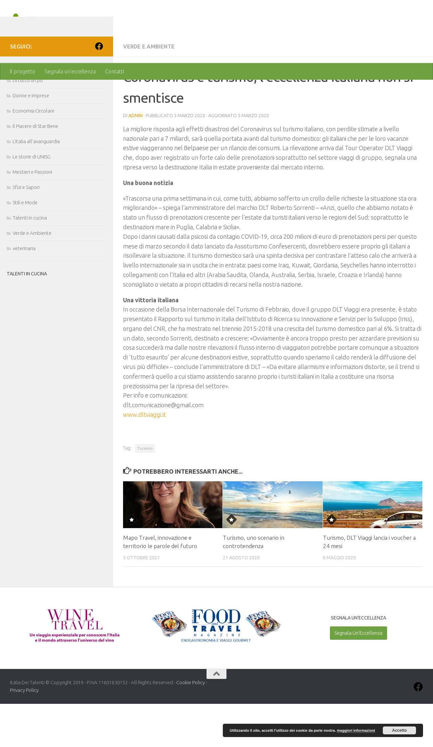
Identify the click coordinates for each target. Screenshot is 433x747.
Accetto (399, 730)
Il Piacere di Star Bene (35, 169)
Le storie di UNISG (32, 200)
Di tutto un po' (28, 123)
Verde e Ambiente (149, 90)
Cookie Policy (190, 725)
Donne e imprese (31, 138)
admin (135, 158)
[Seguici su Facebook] (99, 89)
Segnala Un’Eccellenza (358, 676)
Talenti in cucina (30, 261)
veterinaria (24, 291)
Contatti (114, 71)
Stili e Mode (25, 245)
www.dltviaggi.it (144, 457)
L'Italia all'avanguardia (36, 184)
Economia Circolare (34, 154)
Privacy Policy (24, 733)
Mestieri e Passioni (32, 215)
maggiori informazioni (356, 730)
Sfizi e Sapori (26, 230)
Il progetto (22, 71)
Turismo (145, 491)
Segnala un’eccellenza (70, 71)
